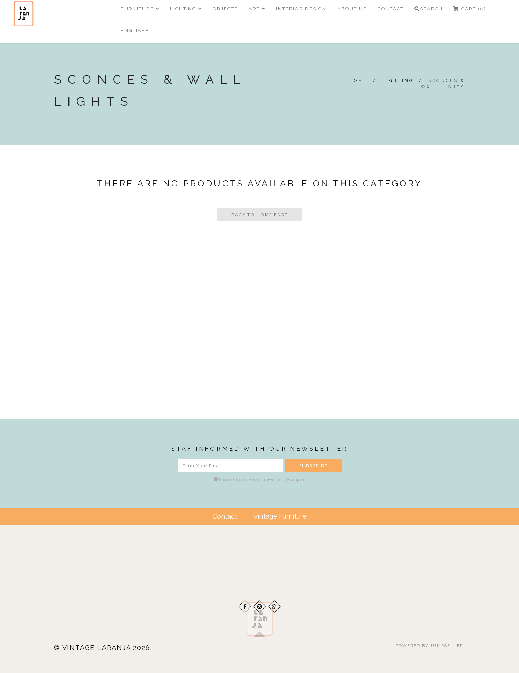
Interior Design (301, 9)
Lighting (186, 9)
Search (428, 9)
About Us (352, 9)
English (135, 30)
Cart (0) (469, 9)
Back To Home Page (259, 215)
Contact (391, 9)
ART (257, 9)
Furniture (140, 9)
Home (359, 80)
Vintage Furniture (280, 516)
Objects (225, 9)
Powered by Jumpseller (429, 645)
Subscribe (313, 466)
